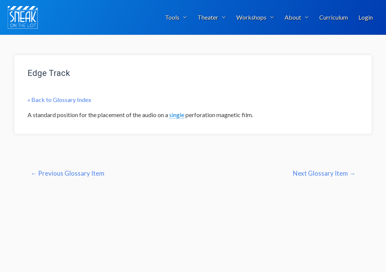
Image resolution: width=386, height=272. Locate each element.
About (293, 17)
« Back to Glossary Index (59, 99)
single (176, 114)
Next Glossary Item (324, 173)
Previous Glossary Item (67, 173)
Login (365, 17)
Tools (172, 17)
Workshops (251, 17)
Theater (208, 17)
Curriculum (333, 17)
